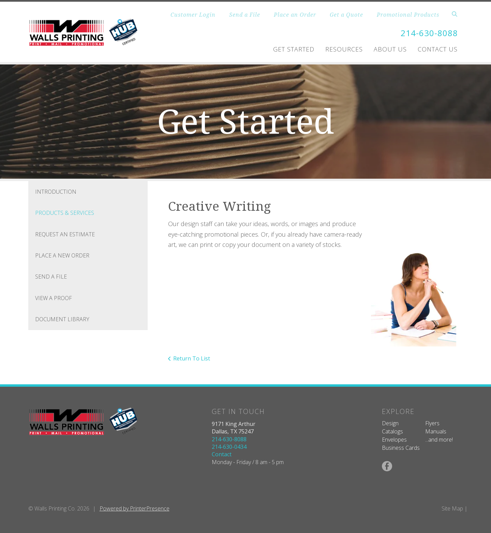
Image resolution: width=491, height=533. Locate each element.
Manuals (435, 431)
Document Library (62, 319)
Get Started (293, 49)
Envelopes (394, 439)
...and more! (439, 439)
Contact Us (438, 49)
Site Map (452, 508)
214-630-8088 (429, 33)
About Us (390, 49)
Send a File (244, 14)
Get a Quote (346, 14)
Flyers (432, 423)
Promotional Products (408, 14)
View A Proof (53, 298)
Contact (222, 454)
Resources (344, 49)
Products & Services (64, 213)
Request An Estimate (65, 234)
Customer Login (192, 14)
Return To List (191, 358)
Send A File (51, 276)
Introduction (55, 191)
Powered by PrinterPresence (134, 508)
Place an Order (295, 14)
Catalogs (392, 431)
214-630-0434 (229, 446)
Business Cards (401, 447)
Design (390, 423)
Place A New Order (62, 255)
